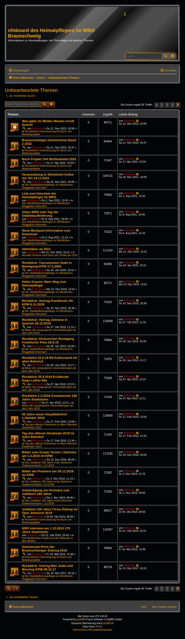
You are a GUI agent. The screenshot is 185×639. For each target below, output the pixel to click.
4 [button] (172, 105)
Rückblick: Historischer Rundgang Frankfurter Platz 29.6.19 (48, 340)
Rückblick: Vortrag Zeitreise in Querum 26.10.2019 (45, 321)
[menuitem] (168, 70)
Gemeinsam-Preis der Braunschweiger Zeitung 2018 (44, 548)
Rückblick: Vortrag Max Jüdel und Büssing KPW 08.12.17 (47, 567)
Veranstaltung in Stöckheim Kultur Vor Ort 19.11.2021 (48, 176)
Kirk (100, 626)
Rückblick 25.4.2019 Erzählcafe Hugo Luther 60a (45, 378)
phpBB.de (108, 623)
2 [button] (162, 105)
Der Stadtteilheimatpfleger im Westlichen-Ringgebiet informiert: (46, 205)
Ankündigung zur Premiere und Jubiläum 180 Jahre (45, 492)
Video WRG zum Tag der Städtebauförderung (40, 213)
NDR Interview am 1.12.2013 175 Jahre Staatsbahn (46, 530)
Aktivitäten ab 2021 (36, 249)
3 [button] (167, 105)
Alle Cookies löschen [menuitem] (164, 606)
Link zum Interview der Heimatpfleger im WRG (39, 195)
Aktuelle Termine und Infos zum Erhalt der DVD (49, 255)
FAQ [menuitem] (143, 606)
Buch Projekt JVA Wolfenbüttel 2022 (49, 159)
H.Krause (38, 128)
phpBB (80, 619)
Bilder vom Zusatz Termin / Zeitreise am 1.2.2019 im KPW (49, 454)
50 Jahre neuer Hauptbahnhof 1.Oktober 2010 (44, 416)
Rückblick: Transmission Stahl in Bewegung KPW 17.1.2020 (47, 264)
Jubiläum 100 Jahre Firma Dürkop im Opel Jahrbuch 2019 (50, 511)
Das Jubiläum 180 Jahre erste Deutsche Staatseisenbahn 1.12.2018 (47, 464)
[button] (177, 105)
